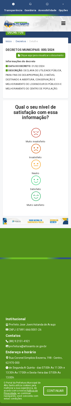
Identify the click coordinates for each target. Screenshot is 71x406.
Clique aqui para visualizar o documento (40, 55)
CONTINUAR (55, 391)
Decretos (21, 41)
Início (9, 41)
